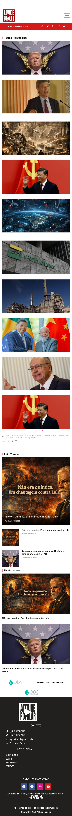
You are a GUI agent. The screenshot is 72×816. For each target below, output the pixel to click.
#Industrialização (63, 435)
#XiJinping (18, 438)
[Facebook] (42, 26)
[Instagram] (59, 26)
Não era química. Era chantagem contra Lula (31, 516)
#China (8, 435)
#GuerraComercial (50, 435)
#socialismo (10, 438)
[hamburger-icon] (67, 15)
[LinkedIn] (53, 26)
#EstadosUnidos (29, 435)
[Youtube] (64, 26)
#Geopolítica (39, 435)
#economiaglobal (17, 435)
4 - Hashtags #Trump (29, 438)
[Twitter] (47, 26)
